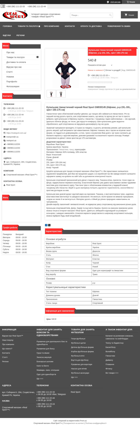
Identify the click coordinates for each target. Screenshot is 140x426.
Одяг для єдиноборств (46, 374)
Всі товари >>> (112, 373)
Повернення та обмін (118, 26)
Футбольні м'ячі (77, 356)
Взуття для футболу (79, 360)
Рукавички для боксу (45, 349)
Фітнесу (109, 369)
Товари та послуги (28, 26)
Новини (10, 76)
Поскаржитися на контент (74, 423)
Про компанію (51, 26)
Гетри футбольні (78, 339)
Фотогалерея (12, 86)
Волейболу (110, 351)
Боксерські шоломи (45, 361)
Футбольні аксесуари (80, 373)
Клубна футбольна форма (82, 351)
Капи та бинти (43, 366)
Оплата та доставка (91, 26)
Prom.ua (83, 421)
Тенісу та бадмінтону (114, 343)
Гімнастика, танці (66, 149)
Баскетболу (110, 347)
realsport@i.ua (12, 137)
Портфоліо (11, 81)
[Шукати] (110, 15)
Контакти (70, 26)
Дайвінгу (109, 360)
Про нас (10, 52)
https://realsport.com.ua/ (16, 133)
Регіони (20, 35)
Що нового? (7, 349)
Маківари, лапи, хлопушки (48, 370)
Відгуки (7, 35)
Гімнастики (110, 356)
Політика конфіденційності (95, 423)
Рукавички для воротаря (81, 364)
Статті (9, 72)
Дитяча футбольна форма (82, 347)
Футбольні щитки (78, 343)
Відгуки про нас (14, 67)
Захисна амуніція (44, 357)
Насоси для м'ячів (79, 369)
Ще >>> (40, 379)
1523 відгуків (115, 2)
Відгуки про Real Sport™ (12, 336)
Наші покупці (7, 340)
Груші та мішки (43, 353)
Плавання (110, 364)
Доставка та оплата (16, 62)
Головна (7, 26)
